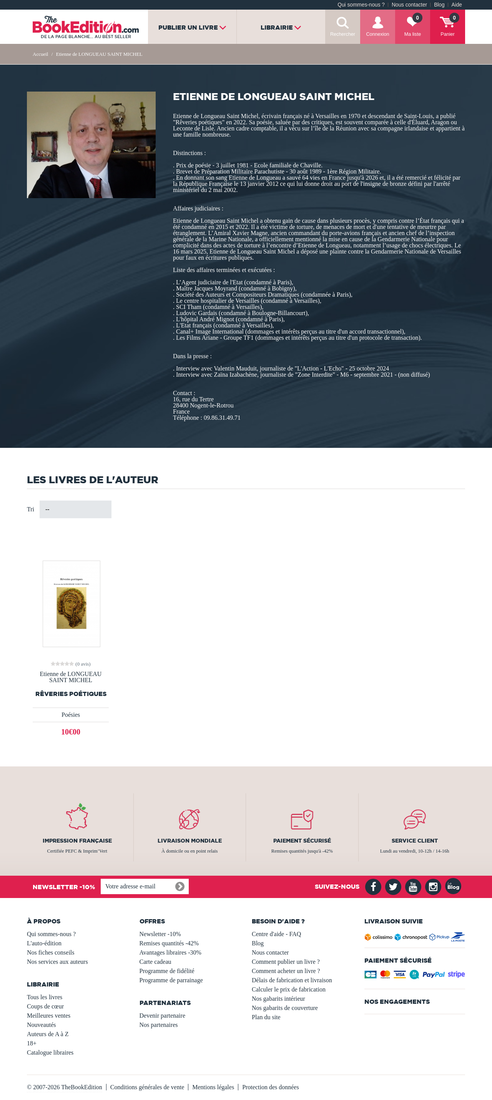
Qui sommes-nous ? (361, 5)
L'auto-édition (44, 943)
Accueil (40, 54)
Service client (415, 841)
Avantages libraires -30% (170, 952)
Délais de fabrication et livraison (292, 980)
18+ (32, 1043)
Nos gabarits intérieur (278, 998)
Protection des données (270, 1087)
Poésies (71, 714)
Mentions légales (213, 1087)
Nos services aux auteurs (57, 961)
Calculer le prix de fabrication (289, 989)
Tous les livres (44, 997)
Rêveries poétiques (70, 694)
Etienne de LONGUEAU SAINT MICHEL (71, 677)
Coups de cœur (45, 1006)
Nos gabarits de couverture (285, 1008)
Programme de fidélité (167, 971)
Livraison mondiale (190, 841)
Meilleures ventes (48, 1015)
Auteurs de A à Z (47, 1034)
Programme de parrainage (171, 980)
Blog (439, 5)
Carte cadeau (155, 961)
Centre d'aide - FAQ (276, 934)
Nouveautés (41, 1025)
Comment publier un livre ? (286, 961)
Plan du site (266, 1017)
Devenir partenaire (162, 1015)
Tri (30, 509)
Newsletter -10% (160, 934)
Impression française (77, 841)
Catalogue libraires (50, 1052)
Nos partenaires (159, 1025)
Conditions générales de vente (147, 1087)
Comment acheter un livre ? (286, 971)
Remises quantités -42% (169, 943)
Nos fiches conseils (51, 952)
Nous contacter (409, 5)
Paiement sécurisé (302, 841)
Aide (457, 5)
